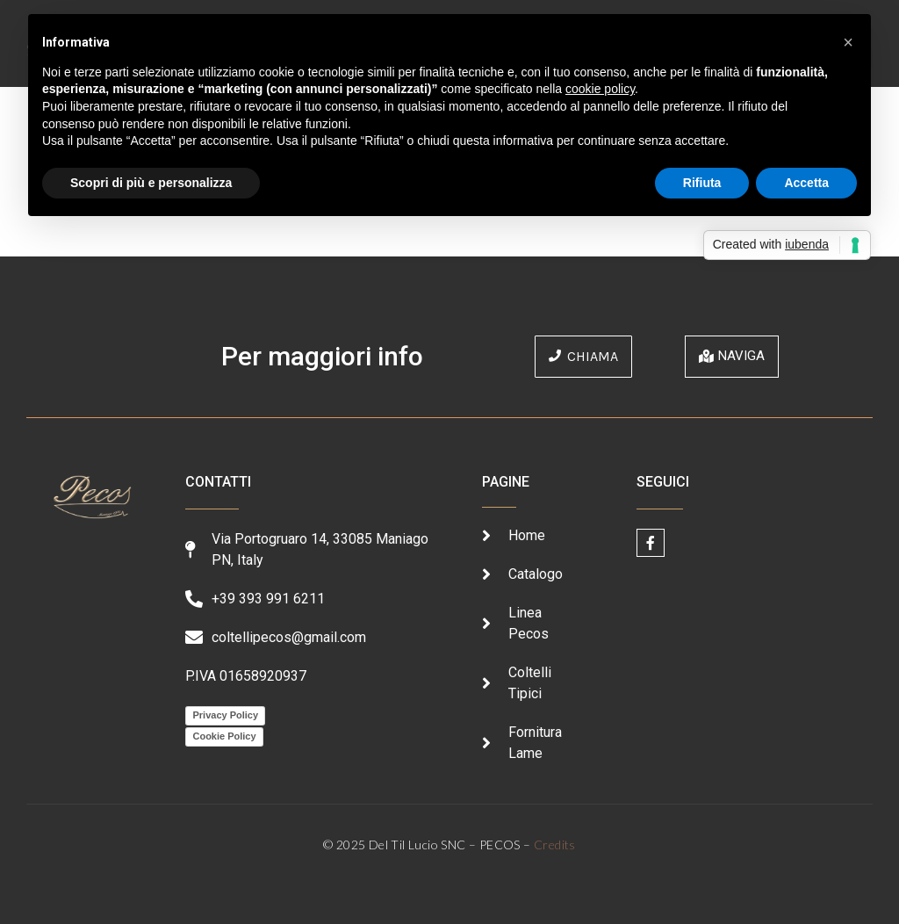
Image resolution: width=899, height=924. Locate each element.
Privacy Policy (225, 715)
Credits (555, 844)
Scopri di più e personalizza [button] (151, 183)
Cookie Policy (223, 736)
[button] (848, 42)
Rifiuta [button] (702, 183)
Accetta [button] (806, 183)
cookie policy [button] (600, 89)
